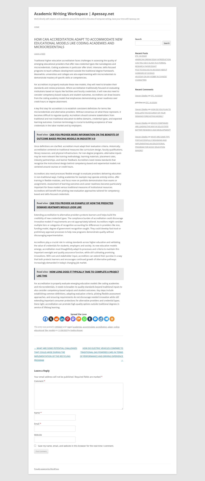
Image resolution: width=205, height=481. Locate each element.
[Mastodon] (73, 318)
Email (37, 423)
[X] (50, 318)
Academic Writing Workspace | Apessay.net (74, 13)
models (52, 330)
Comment (39, 381)
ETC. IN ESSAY (141, 56)
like (46, 330)
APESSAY (58, 327)
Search (138, 39)
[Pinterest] (67, 318)
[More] (111, 318)
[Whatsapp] (84, 318)
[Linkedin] (62, 318)
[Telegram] (106, 318)
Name (38, 412)
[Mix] (78, 318)
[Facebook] (45, 318)
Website (38, 435)
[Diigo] (100, 318)
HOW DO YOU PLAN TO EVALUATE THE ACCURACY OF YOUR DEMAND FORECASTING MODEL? (153, 113)
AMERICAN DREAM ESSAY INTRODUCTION (153, 59)
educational (39, 330)
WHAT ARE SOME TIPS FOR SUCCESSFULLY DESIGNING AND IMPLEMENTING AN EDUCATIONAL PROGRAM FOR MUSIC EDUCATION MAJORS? (152, 143)
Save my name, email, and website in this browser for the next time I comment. (76, 445)
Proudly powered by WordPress (46, 469)
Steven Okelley (141, 95)
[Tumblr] (89, 318)
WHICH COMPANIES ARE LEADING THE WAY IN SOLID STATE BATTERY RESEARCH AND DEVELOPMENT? (153, 126)
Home (36, 27)
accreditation (101, 327)
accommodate (89, 327)
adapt (110, 327)
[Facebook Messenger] (95, 318)
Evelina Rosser (76, 330)
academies (77, 327)
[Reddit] (56, 318)
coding (116, 327)
